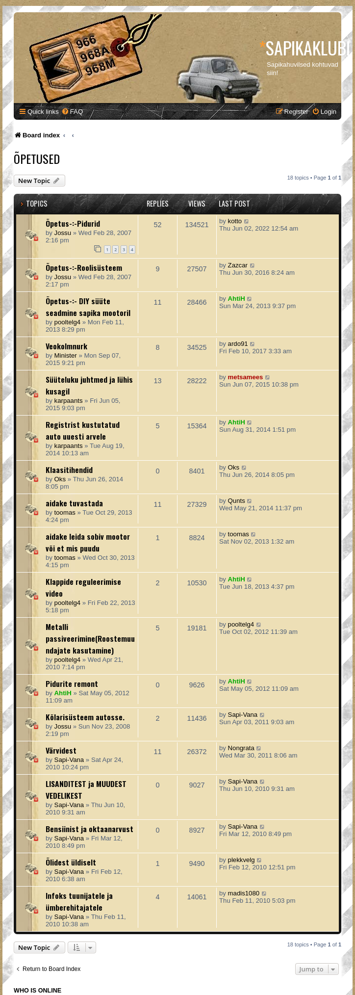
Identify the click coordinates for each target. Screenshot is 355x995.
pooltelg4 (67, 322)
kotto (235, 221)
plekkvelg (241, 860)
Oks (60, 479)
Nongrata (241, 748)
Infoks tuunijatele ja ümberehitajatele (79, 901)
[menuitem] (72, 112)
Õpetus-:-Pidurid (73, 223)
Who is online (37, 990)
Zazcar (238, 265)
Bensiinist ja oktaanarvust (89, 829)
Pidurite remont (72, 683)
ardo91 (238, 343)
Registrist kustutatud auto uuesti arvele (83, 430)
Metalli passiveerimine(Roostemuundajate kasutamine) (90, 638)
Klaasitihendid (69, 469)
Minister (65, 355)
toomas (65, 512)
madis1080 (244, 893)
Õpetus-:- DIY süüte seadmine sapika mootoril (88, 306)
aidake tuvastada (74, 503)
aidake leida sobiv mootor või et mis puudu (88, 542)
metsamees (245, 377)
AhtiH (236, 298)
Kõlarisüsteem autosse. (85, 717)
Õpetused (37, 158)
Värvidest (61, 750)
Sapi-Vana (243, 714)
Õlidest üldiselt (71, 862)
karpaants (68, 400)
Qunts (236, 500)
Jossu (62, 232)
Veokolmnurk (66, 346)
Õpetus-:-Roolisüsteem (84, 267)
